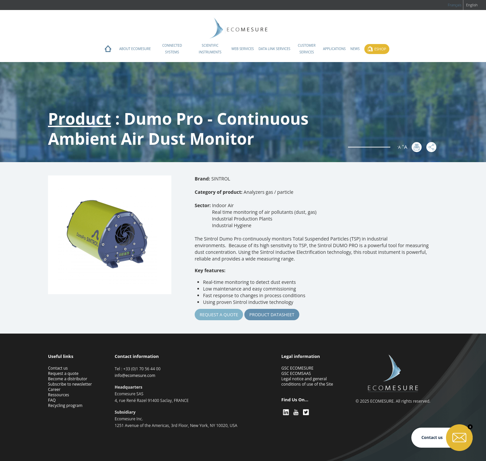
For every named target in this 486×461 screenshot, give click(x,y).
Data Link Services (274, 48)
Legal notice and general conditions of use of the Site (307, 381)
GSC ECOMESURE (297, 368)
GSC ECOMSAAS (296, 373)
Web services (242, 48)
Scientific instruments (210, 48)
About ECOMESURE (135, 48)
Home (108, 50)
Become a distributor (67, 379)
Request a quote (219, 315)
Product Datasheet (271, 315)
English (472, 4)
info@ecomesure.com (135, 375)
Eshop (380, 48)
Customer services (306, 48)
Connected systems (172, 48)
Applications (334, 48)
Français (454, 4)
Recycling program (65, 405)
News (355, 48)
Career (54, 389)
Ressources (58, 395)
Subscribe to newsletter (70, 384)
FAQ (52, 400)
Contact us (58, 368)
